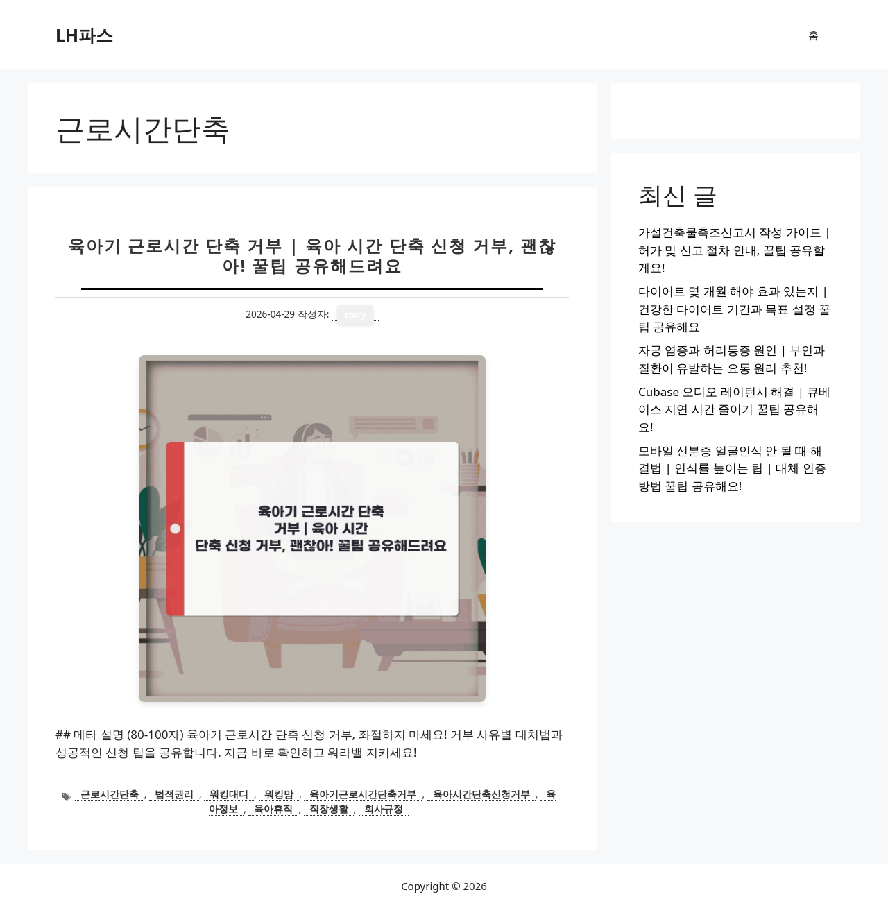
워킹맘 (278, 793)
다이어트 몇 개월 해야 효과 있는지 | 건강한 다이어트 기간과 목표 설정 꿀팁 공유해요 (734, 308)
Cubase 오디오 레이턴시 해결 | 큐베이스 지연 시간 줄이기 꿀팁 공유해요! (734, 409)
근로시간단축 (109, 793)
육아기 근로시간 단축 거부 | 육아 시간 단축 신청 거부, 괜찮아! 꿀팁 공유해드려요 (312, 255)
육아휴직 (273, 808)
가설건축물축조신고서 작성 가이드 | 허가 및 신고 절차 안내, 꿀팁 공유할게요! (734, 249)
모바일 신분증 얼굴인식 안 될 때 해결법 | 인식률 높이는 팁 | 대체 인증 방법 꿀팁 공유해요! (732, 468)
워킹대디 (229, 793)
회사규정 (383, 808)
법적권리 (174, 793)
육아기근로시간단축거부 (362, 793)
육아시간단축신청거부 (481, 793)
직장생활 (328, 808)
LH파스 (84, 34)
